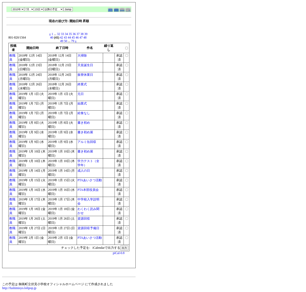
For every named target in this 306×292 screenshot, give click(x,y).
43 (65, 37)
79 (72, 41)
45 (73, 37)
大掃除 (82, 55)
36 (74, 34)
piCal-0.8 (119, 253)
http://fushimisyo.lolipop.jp (19, 288)
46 (77, 37)
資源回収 (83, 218)
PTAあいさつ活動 (89, 180)
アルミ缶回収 (86, 141)
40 (51, 37)
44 (69, 37)
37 (78, 34)
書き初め (83, 122)
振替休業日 (85, 74)
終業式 (82, 84)
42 (61, 37)
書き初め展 (85, 132)
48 (84, 37)
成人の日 (83, 170)
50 (65, 41)
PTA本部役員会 (88, 189)
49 (61, 41)
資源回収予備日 (88, 228)
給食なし (83, 113)
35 (70, 34)
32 (58, 34)
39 (85, 34)
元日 (80, 94)
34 (66, 34)
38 (82, 34)
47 (81, 37)
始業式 (82, 103)
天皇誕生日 (85, 65)
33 (62, 34)
